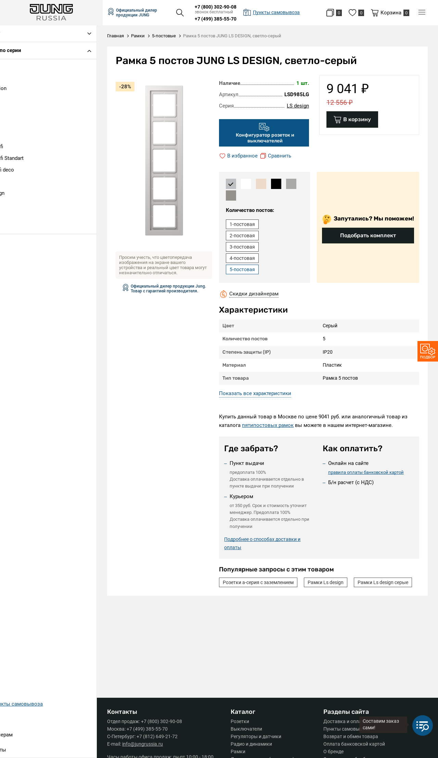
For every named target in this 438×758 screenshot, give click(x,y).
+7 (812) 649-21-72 (162, 736)
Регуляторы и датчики (258, 736)
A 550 (13, 77)
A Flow (15, 101)
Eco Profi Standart (27, 159)
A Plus (14, 112)
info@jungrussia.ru (148, 744)
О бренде (333, 751)
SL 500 (14, 229)
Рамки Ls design (330, 582)
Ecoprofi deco (23, 170)
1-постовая (246, 224)
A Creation (19, 89)
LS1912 (15, 217)
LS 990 (14, 182)
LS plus (15, 205)
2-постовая (246, 235)
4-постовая (246, 258)
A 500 (13, 66)
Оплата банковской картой (354, 744)
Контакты (19, 750)
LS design (18, 194)
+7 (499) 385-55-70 (221, 19)
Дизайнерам (22, 735)
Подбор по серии (25, 51)
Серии (14, 720)
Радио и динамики (254, 744)
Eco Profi (17, 147)
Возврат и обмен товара (350, 736)
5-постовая (246, 269)
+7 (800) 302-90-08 (221, 7)
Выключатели (249, 729)
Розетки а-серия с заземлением (262, 582)
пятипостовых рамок (272, 425)
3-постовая (246, 247)
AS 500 (15, 124)
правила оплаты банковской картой (367, 472)
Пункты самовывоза (346, 729)
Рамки (240, 751)
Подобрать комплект (368, 235)
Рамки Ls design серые (252, 593)
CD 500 (15, 135)
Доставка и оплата (344, 721)
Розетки (242, 721)
